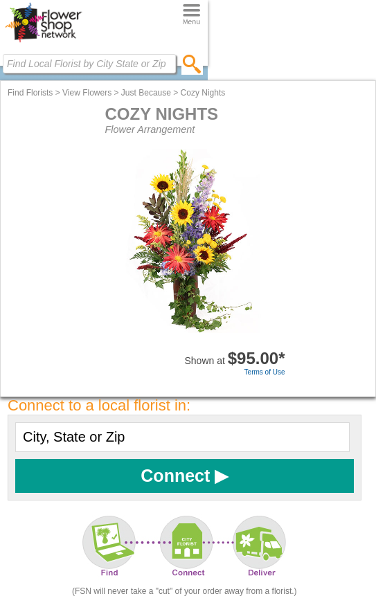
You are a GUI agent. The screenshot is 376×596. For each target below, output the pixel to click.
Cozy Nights (203, 93)
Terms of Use (264, 372)
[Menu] (191, 14)
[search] (192, 64)
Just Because (146, 93)
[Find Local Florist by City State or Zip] (89, 63)
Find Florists (30, 93)
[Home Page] (43, 42)
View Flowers (86, 93)
